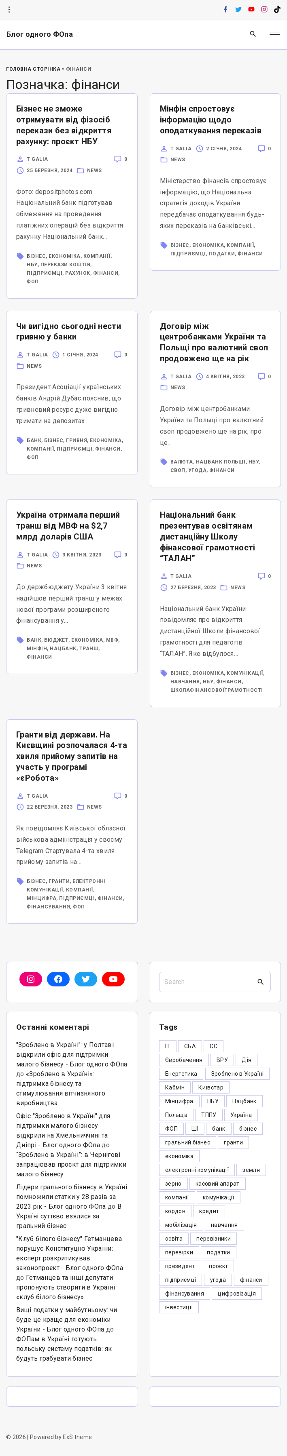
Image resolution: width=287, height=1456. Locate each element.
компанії (97, 256)
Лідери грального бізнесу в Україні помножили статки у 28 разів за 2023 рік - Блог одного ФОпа (71, 1196)
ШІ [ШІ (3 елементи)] (194, 1128)
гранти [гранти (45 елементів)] (233, 1142)
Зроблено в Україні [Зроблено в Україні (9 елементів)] (237, 1073)
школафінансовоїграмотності (216, 690)
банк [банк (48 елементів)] (218, 1128)
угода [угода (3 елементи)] (218, 1280)
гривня (76, 440)
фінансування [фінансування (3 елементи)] (184, 1293)
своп (177, 470)
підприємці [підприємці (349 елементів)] (180, 1280)
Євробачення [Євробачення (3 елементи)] (184, 1060)
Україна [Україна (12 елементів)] (241, 1115)
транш (89, 648)
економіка (65, 256)
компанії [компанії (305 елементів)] (177, 1197)
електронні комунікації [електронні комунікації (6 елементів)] (197, 1170)
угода (197, 470)
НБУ (32, 265)
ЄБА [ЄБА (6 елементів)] (190, 1046)
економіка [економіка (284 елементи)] (179, 1156)
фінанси (106, 273)
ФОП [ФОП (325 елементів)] (171, 1128)
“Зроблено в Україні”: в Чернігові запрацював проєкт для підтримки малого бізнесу (71, 1164)
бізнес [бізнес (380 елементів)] (248, 1128)
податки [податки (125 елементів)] (218, 1252)
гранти (59, 881)
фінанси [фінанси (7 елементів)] (251, 1280)
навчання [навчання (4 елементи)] (224, 1225)
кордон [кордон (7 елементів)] (175, 1211)
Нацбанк (63, 648)
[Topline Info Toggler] (9, 9)
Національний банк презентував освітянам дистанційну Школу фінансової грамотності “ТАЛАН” (207, 536)
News (94, 170)
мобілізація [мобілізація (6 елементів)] (181, 1225)
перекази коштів (65, 265)
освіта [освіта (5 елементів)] (174, 1238)
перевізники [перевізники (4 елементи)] (213, 1238)
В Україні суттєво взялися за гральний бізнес (68, 1216)
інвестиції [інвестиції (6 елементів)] (179, 1307)
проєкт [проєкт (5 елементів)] (218, 1266)
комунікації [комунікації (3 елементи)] (218, 1197)
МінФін (37, 648)
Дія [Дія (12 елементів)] (246, 1060)
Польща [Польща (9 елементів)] (176, 1115)
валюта (181, 462)
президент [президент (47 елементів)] (180, 1266)
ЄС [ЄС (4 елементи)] (213, 1046)
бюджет (56, 640)
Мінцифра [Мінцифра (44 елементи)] (179, 1101)
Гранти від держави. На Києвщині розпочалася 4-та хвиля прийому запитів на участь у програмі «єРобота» (71, 756)
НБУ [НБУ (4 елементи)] (213, 1101)
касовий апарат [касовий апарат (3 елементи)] (217, 1183)
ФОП (33, 281)
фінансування (48, 907)
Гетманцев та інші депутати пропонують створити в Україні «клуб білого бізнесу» (65, 1287)
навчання (185, 682)
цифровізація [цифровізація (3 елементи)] (237, 1293)
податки (222, 254)
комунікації (245, 673)
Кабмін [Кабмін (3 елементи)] (175, 1087)
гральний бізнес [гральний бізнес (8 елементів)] (187, 1142)
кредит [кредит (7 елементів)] (209, 1211)
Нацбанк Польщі (221, 462)
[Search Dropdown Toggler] (253, 34)
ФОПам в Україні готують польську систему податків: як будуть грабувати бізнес (64, 1348)
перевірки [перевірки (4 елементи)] (179, 1252)
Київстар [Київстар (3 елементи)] (210, 1087)
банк (34, 440)
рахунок (77, 273)
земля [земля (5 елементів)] (251, 1170)
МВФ (112, 640)
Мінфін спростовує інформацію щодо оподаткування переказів (210, 119)
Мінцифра (41, 898)
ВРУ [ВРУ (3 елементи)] (222, 1060)
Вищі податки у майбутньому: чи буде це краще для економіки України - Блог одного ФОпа (66, 1319)
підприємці (44, 273)
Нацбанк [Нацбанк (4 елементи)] (244, 1101)
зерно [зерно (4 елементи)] (173, 1183)
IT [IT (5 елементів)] (167, 1046)
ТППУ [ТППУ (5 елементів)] (208, 1115)
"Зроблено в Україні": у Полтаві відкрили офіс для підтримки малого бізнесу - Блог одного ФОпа (72, 1054)
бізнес (36, 256)
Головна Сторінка (33, 69)
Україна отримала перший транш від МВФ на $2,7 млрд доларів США (68, 526)
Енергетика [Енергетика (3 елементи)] (181, 1073)
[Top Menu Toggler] (275, 34)
